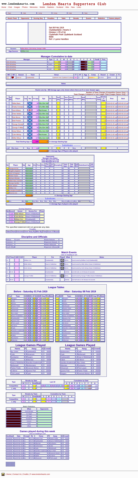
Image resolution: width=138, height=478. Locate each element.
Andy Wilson (16, 131)
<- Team (8, 13)
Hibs (67, 7)
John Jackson (13, 185)
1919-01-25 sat (112, 124)
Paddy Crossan (17, 107)
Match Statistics (29, 406)
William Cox (13, 188)
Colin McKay (16, 134)
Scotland (59, 7)
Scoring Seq (38, 18)
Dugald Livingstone (15, 171)
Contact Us (17, 474)
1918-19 (18, 77)
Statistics (50, 7)
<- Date (24, 13)
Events (88, 18)
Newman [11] (13, 193)
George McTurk (14, 168)
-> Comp (54, 13)
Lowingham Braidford (16, 190)
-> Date (70, 13)
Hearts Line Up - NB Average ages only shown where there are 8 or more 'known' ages (67, 90)
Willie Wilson (16, 138)
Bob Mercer (16, 117)
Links (79, 7)
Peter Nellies (16, 114)
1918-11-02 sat (112, 134)
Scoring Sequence (25, 208)
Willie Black (16, 103)
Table (63, 18)
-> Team (85, 13)
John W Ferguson (15, 173)
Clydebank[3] (30, 77)
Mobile (42, 7)
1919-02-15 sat (123, 103)
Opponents (25, 18)
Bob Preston (16, 120)
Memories (34, 7)
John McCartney (11, 62)
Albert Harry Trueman (16, 180)
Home (3, 7)
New (73, 7)
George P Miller (17, 127)
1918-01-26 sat (112, 117)
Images (17, 7)
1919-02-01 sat (112, 103)
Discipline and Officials (34, 236)
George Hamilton (14, 183)
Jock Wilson (16, 110)
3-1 (76, 77)
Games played (114, 18)
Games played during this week (37, 431)
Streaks (76, 18)
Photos (25, 7)
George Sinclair (17, 124)
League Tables (56, 287)
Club (10, 7)
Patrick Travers (14, 175)
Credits (25, 474)
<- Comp (39, 13)
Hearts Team (12, 18)
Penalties (50, 18)
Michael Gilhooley (15, 178)
